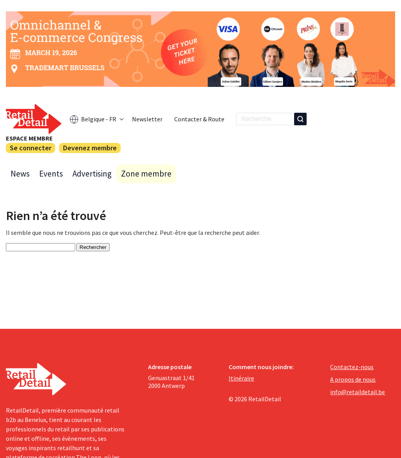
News (20, 173)
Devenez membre (90, 147)
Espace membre (29, 138)
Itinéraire (241, 378)
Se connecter (30, 147)
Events (51, 173)
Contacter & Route (199, 119)
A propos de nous (353, 379)
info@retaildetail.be (357, 392)
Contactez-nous (352, 367)
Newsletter (147, 119)
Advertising (92, 173)
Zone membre (146, 173)
